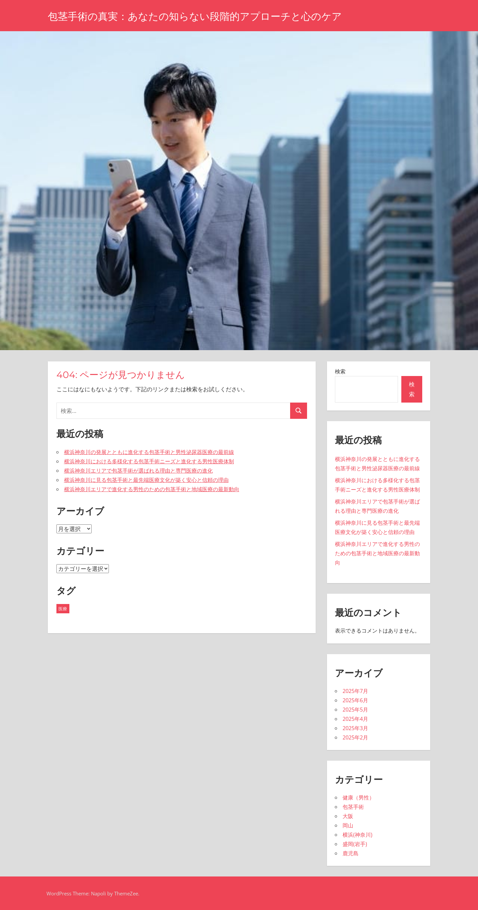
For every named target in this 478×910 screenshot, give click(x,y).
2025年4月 (355, 718)
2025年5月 (355, 709)
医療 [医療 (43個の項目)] (62, 609)
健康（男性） (358, 797)
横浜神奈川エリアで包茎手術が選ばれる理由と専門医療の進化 (138, 470)
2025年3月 (355, 728)
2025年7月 (355, 691)
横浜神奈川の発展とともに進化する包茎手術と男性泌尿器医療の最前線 (149, 452)
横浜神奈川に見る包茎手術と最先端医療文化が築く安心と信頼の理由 (146, 480)
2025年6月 (355, 700)
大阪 (348, 816)
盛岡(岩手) (355, 844)
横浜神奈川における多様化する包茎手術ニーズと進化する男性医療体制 (149, 461)
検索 (340, 371)
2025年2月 (355, 737)
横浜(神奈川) (357, 834)
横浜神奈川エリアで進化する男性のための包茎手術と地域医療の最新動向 (151, 489)
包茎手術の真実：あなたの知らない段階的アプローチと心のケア (204, 16)
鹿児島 (350, 853)
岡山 (348, 825)
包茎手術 (353, 806)
